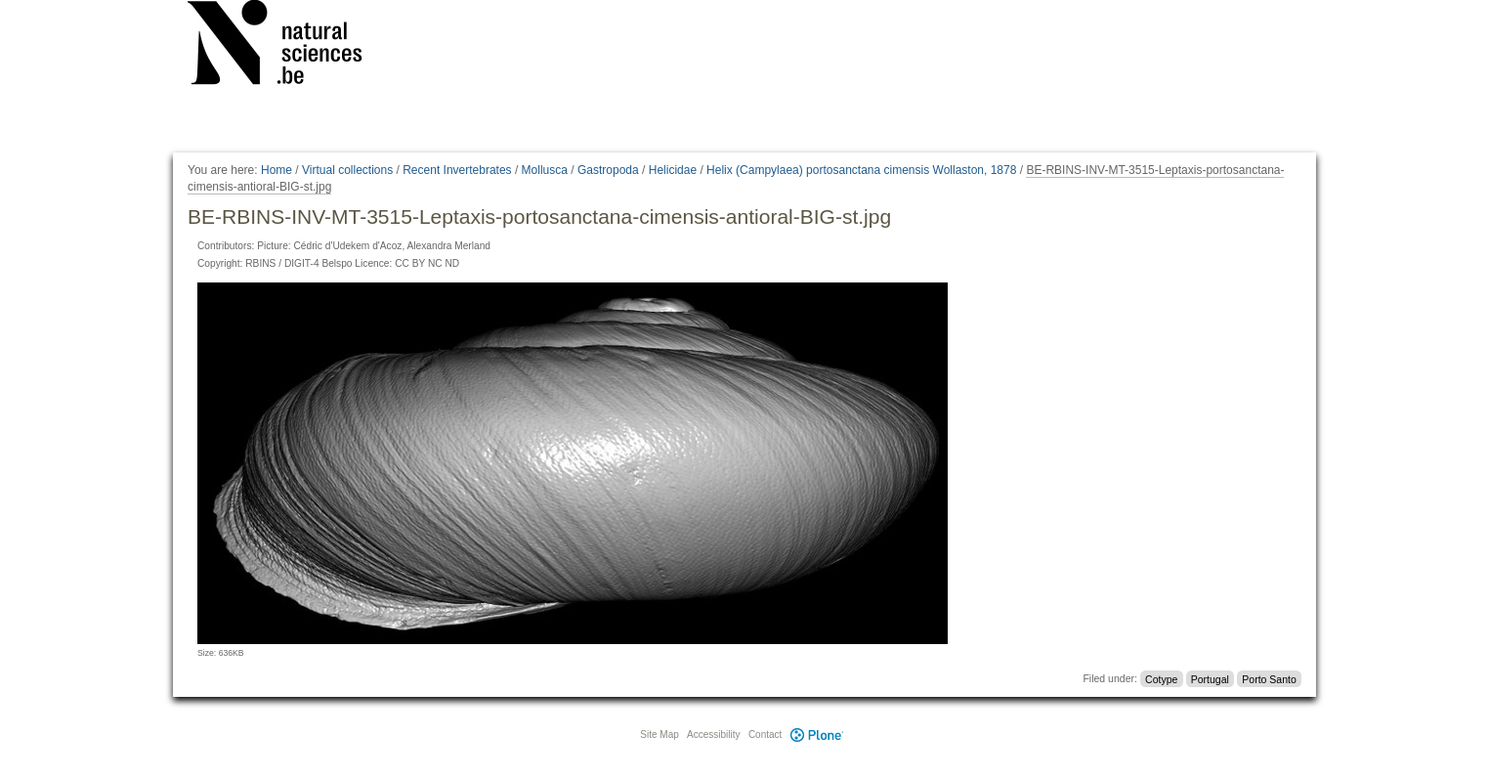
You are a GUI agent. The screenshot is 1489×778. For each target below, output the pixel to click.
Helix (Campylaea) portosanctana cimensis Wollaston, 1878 (861, 170)
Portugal (1210, 678)
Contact (765, 734)
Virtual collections (347, 170)
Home (276, 170)
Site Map (659, 734)
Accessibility (713, 734)
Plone (817, 734)
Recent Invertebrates (457, 170)
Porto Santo (1269, 678)
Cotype (1161, 678)
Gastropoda (608, 170)
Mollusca (545, 170)
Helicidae (673, 170)
